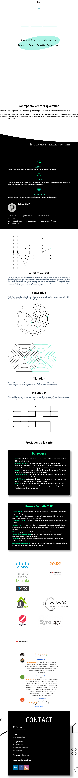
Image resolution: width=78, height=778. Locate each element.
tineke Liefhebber (41, 678)
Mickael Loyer (41, 661)
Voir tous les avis (39, 709)
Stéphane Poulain (41, 701)
